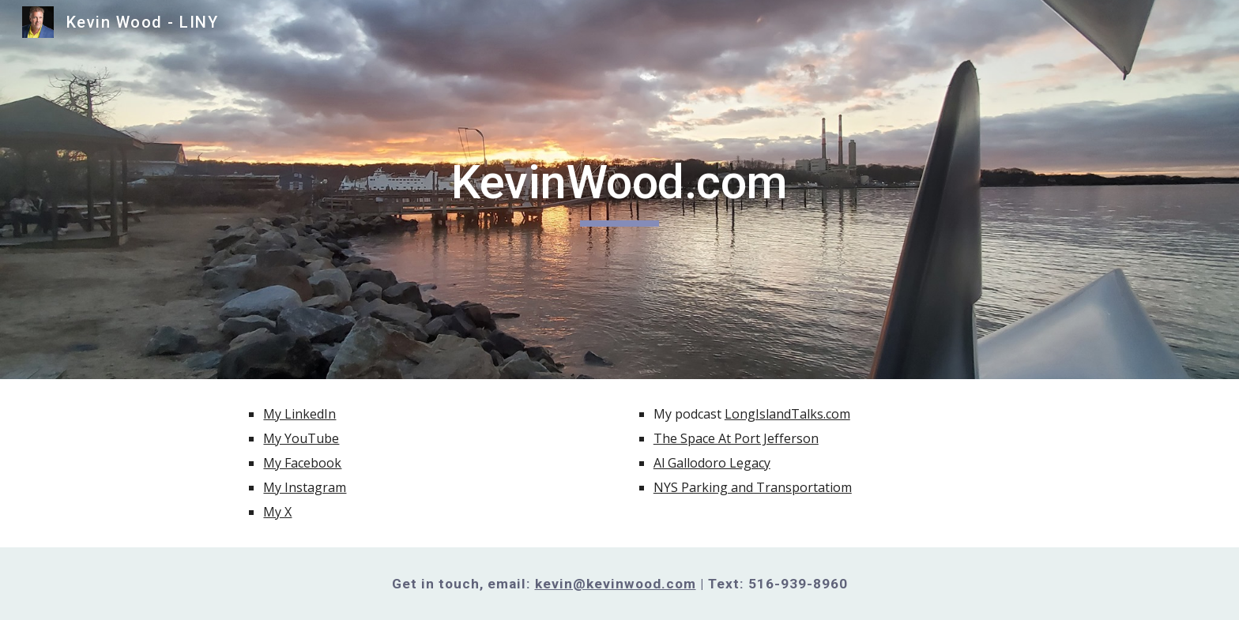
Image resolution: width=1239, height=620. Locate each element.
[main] (619, 189)
